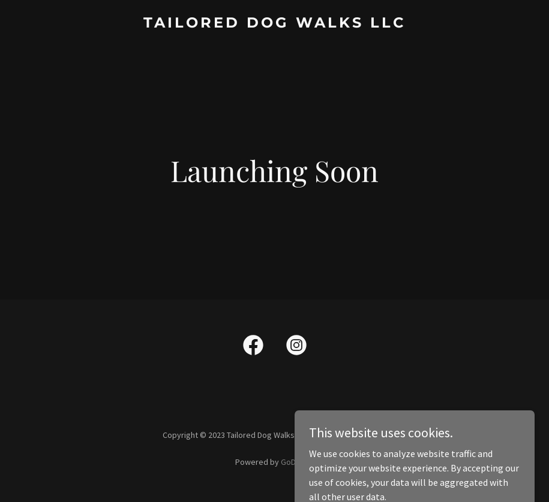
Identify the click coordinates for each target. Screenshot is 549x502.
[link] (274, 24)
